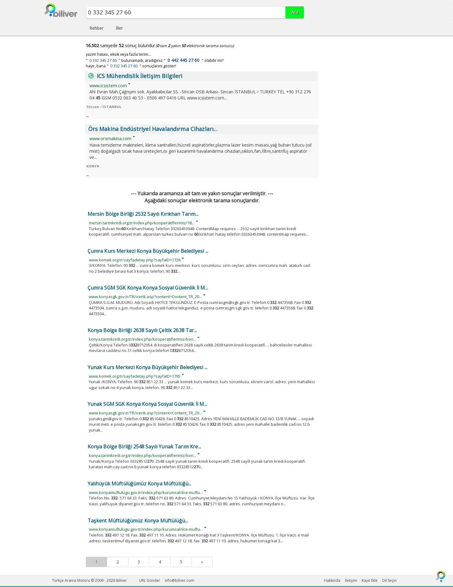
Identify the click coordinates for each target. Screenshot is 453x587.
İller (119, 28)
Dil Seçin (389, 580)
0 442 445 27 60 (183, 60)
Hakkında (332, 580)
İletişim (351, 580)
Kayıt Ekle (370, 580)
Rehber (96, 28)
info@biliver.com (179, 580)
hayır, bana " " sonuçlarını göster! (131, 66)
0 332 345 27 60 (103, 60)
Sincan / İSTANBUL (104, 107)
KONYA (92, 166)
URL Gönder (149, 580)
